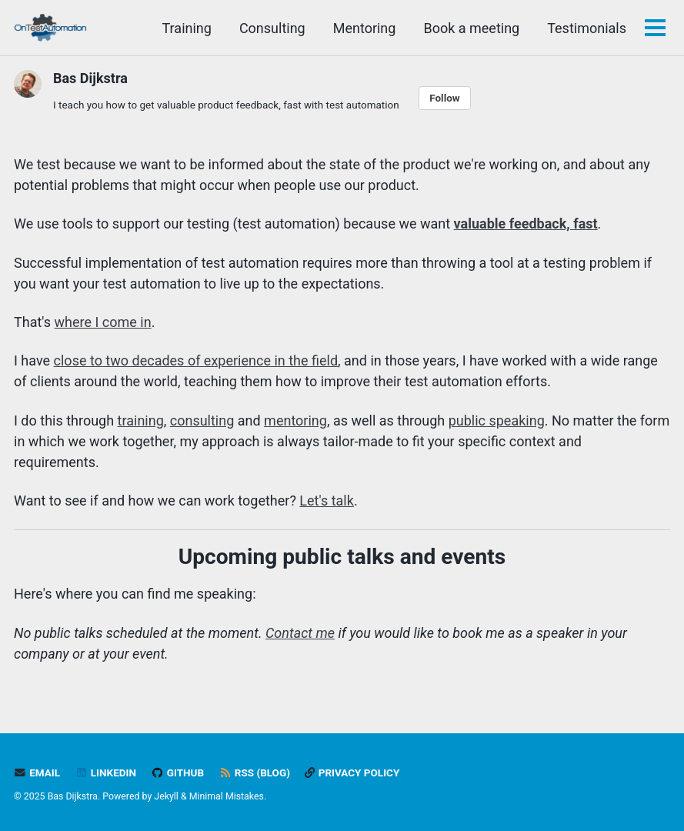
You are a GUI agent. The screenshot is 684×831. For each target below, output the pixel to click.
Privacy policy (352, 772)
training (141, 420)
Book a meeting (471, 28)
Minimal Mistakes (226, 796)
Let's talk (326, 500)
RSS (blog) (254, 772)
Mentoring (364, 28)
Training (187, 28)
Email (37, 772)
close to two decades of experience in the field (196, 360)
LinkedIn (105, 772)
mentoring (295, 420)
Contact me (300, 633)
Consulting (272, 28)
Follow (444, 98)
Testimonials (586, 28)
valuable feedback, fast (526, 223)
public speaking (497, 420)
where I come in (103, 322)
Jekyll (166, 796)
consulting (202, 420)
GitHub (177, 772)
